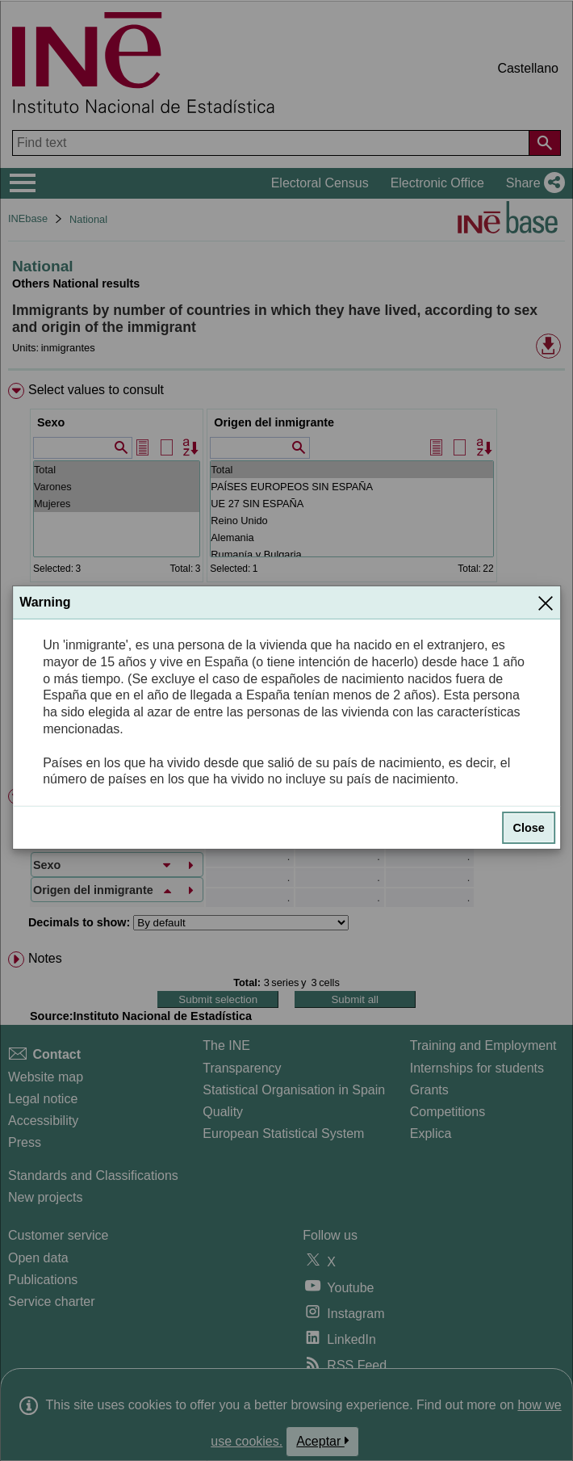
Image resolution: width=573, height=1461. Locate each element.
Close (529, 827)
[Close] (545, 602)
